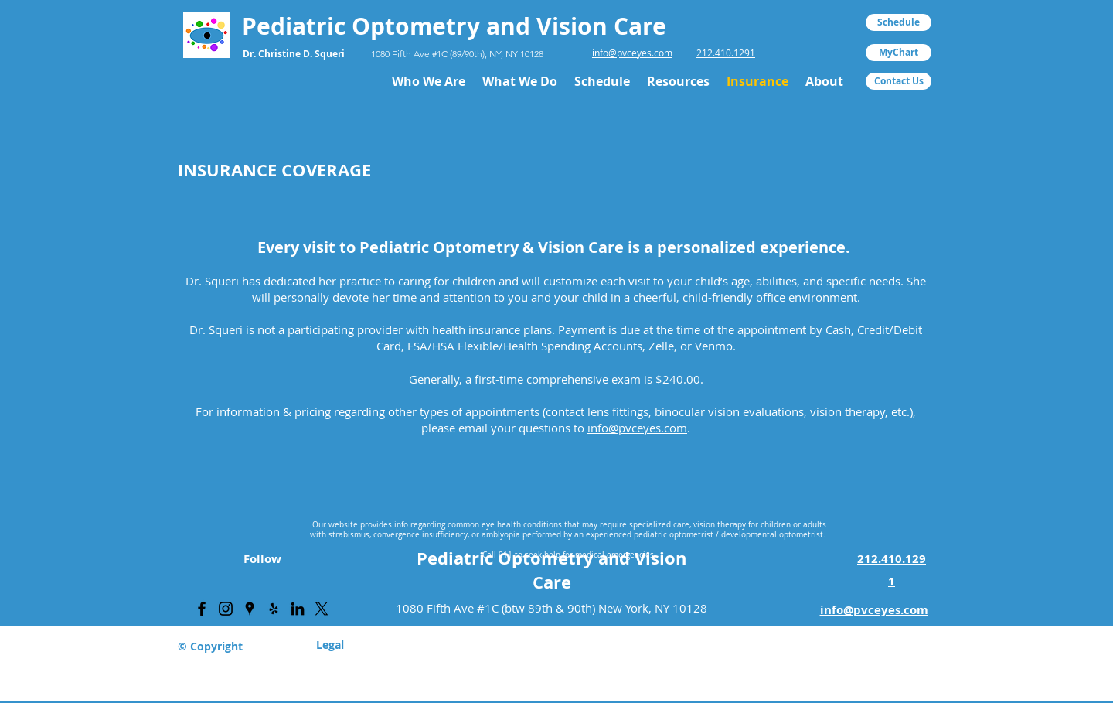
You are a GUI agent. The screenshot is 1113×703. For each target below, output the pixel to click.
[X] (321, 608)
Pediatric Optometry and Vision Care (551, 570)
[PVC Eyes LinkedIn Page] (297, 608)
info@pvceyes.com (632, 52)
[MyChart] (898, 52)
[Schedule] (898, 22)
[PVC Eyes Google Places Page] (249, 608)
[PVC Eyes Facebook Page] (201, 608)
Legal (330, 644)
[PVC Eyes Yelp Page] (273, 608)
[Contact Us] (898, 81)
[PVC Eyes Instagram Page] (225, 608)
